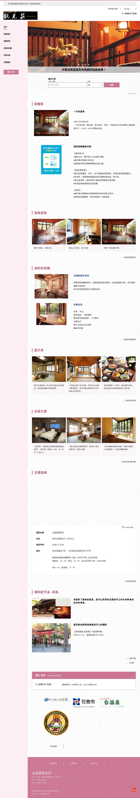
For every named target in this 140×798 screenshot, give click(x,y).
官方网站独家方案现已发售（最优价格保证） (25, 4)
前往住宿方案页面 (128, 462)
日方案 (130, 663)
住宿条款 (73, 763)
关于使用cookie (45, 794)
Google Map (127, 527)
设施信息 (78, 304)
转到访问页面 (129, 581)
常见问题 (53, 746)
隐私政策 (53, 763)
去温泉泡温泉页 (129, 257)
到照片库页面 (129, 400)
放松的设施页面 (129, 339)
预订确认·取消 (113, 9)
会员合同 (93, 763)
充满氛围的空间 (81, 276)
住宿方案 (131, 658)
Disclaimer (35, 794)
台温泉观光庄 (41, 773)
